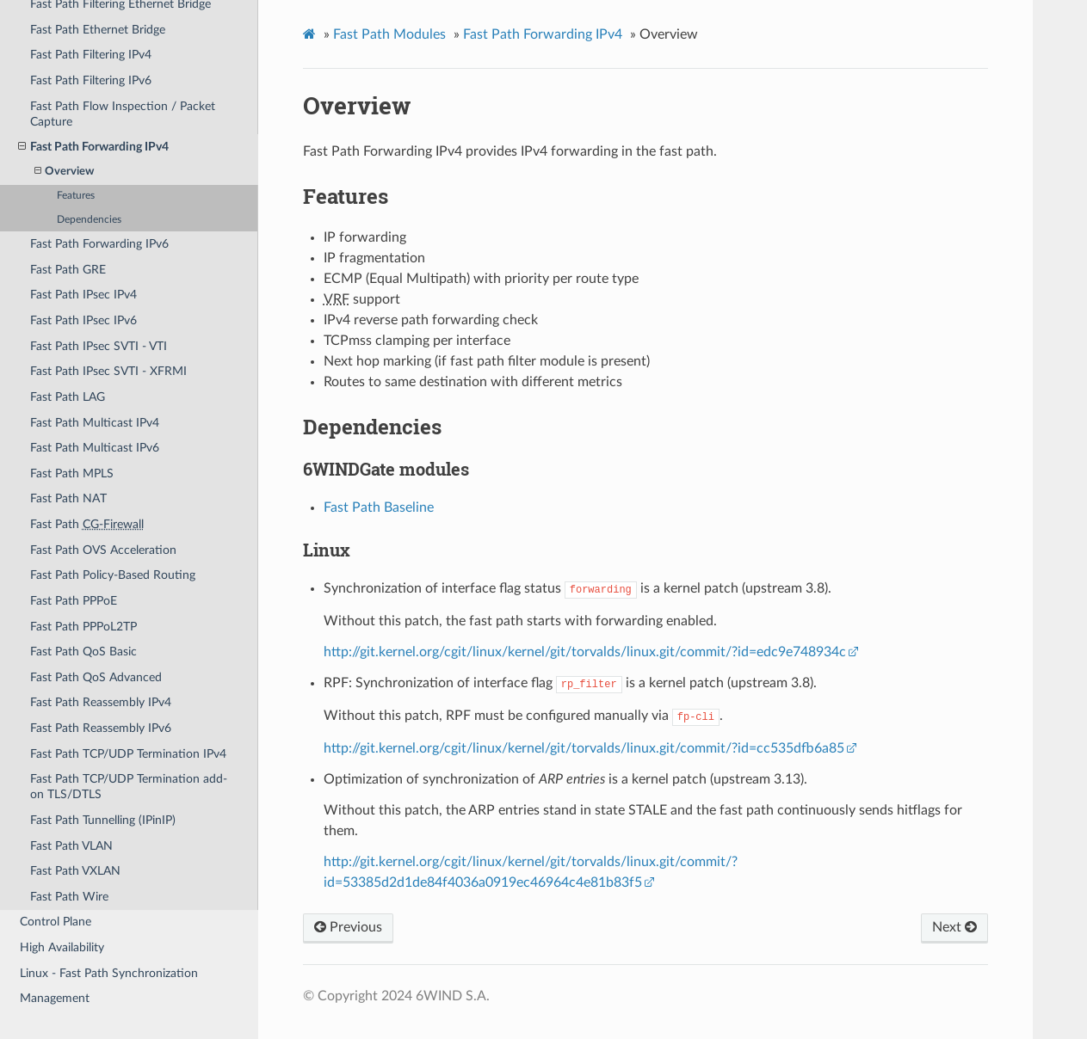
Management (55, 998)
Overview (64, 171)
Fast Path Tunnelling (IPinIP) (103, 820)
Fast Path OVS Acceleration (103, 550)
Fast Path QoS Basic (83, 651)
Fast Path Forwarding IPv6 (99, 243)
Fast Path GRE (68, 269)
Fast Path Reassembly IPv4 (100, 702)
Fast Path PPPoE (73, 600)
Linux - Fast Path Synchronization (109, 973)
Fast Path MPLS (72, 473)
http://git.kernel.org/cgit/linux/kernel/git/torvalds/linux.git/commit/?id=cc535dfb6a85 (584, 748)
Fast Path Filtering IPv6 (90, 80)
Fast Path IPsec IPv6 (83, 320)
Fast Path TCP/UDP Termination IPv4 (128, 753)
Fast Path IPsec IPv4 (83, 294)
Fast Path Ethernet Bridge (97, 29)
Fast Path (87, 524)
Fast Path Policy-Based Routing (112, 575)
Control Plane (55, 921)
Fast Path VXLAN (75, 870)
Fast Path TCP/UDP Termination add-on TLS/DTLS (128, 786)
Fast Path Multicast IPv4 (94, 422)
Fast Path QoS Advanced (96, 677)
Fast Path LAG (67, 396)
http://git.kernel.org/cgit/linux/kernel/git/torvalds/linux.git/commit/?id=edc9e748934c (585, 652)
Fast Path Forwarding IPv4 (93, 147)
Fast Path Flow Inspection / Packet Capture (122, 114)
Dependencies (89, 219)
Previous (348, 927)
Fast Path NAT (68, 498)
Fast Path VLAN (71, 845)
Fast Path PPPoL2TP (83, 626)
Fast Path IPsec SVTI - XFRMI (108, 371)
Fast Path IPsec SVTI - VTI (98, 346)
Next (954, 927)
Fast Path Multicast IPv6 (94, 447)
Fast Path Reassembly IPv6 (100, 728)
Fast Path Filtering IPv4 (90, 54)
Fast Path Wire (69, 896)
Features (76, 195)
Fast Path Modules (389, 34)
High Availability (62, 947)
